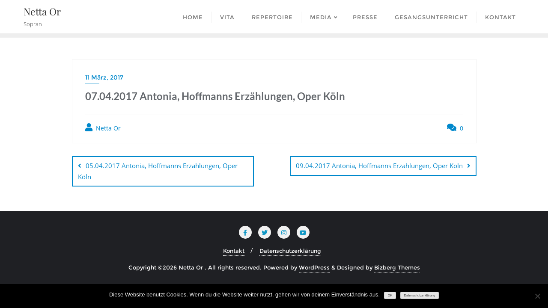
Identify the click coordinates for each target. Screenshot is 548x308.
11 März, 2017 (104, 77)
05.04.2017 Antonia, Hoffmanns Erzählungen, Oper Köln (158, 171)
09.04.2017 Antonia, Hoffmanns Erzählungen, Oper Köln (379, 165)
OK (390, 295)
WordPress (314, 267)
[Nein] (537, 296)
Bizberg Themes (397, 267)
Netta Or (103, 127)
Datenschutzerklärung (290, 250)
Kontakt (233, 250)
